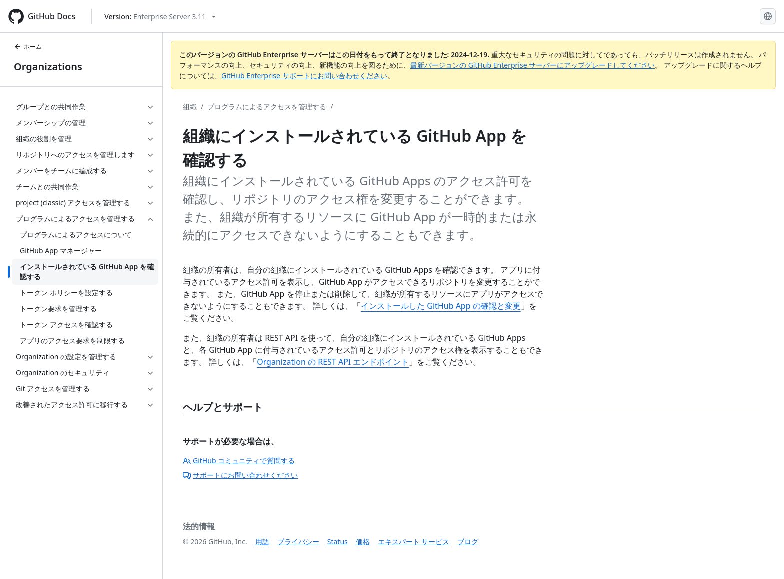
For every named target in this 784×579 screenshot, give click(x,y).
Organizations (48, 66)
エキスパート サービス (414, 541)
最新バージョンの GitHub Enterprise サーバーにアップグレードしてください (532, 65)
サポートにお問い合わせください (240, 475)
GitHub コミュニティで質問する (239, 460)
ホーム (28, 46)
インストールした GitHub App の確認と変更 (441, 305)
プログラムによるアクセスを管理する (267, 106)
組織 (190, 106)
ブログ (468, 541)
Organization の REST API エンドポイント (333, 361)
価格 (363, 541)
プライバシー (299, 541)
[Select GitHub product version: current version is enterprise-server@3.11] (160, 16)
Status (338, 541)
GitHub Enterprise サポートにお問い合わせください (305, 75)
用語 (263, 541)
